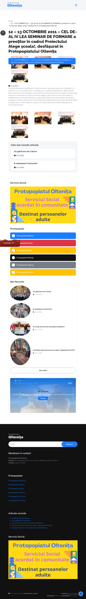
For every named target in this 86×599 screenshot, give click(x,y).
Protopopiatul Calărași (16, 500)
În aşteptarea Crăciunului (25, 163)
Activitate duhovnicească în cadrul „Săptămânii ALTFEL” (54, 350)
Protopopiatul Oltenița (16, 492)
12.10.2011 (13, 86)
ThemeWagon (74, 596)
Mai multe (43, 370)
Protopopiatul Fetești (16, 485)
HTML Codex (57, 596)
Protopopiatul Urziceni (17, 496)
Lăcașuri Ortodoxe (72, 593)
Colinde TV (8, 243)
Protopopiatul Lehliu (16, 488)
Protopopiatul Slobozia (17, 481)
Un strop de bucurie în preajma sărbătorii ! (49, 327)
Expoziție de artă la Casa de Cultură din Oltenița (29, 528)
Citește (43, 398)
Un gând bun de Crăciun (25, 151)
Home (10, 21)
